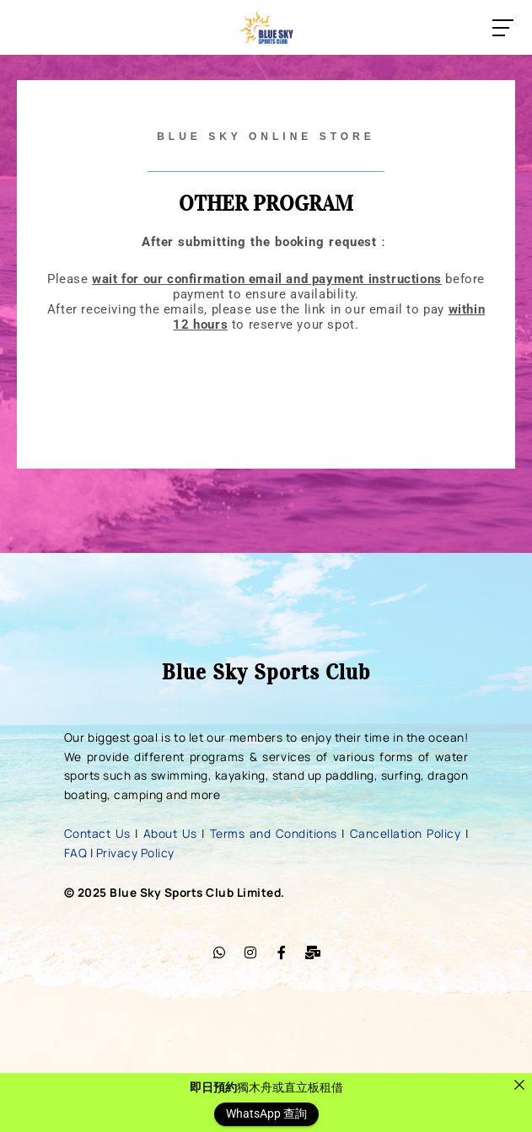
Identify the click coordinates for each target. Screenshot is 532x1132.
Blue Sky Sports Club (266, 672)
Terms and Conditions (273, 833)
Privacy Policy (135, 853)
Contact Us (97, 833)
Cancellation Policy (405, 833)
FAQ (76, 853)
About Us (170, 833)
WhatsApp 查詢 (266, 1114)
